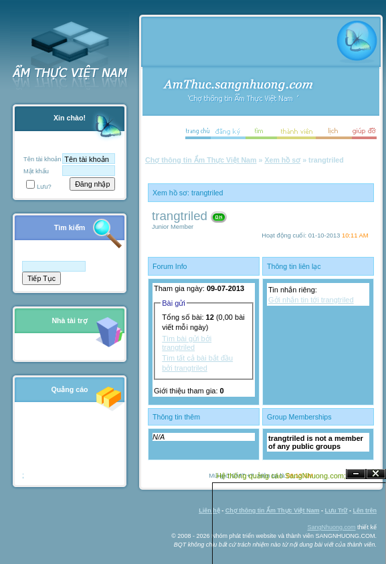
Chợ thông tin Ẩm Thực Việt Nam (201, 160)
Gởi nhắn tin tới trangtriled (311, 300)
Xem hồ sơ (282, 160)
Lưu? (39, 186)
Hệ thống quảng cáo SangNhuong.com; (281, 476)
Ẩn (356, 474)
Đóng (376, 474)
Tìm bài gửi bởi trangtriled (186, 343)
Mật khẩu (36, 171)
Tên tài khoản (42, 159)
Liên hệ (209, 510)
